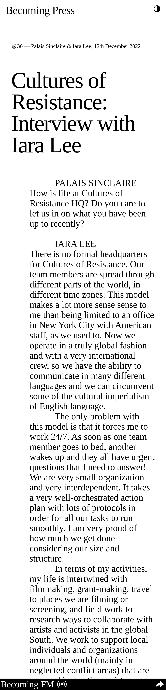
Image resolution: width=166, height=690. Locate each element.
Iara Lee (82, 46)
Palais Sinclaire (48, 46)
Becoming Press (40, 10)
